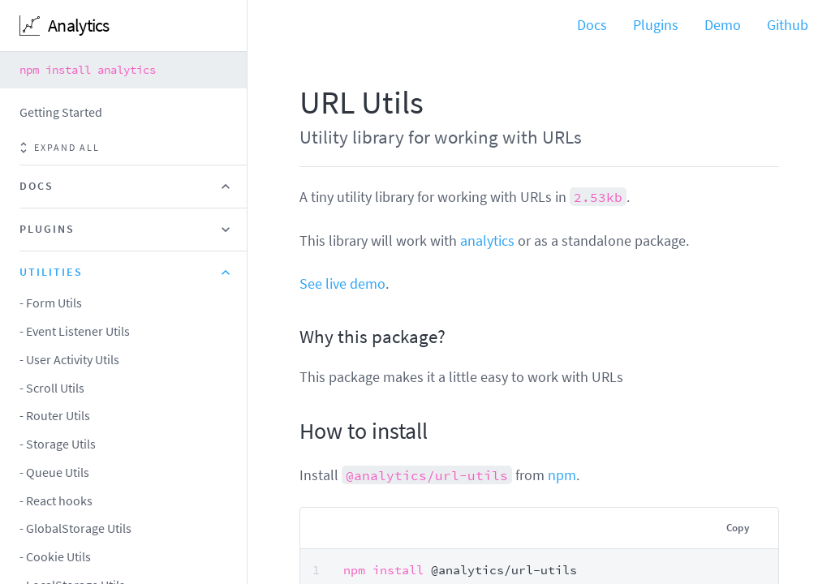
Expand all (59, 147)
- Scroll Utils (51, 388)
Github (787, 24)
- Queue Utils (54, 472)
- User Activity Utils (69, 359)
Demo (722, 24)
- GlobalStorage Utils (75, 528)
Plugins (655, 24)
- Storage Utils (57, 444)
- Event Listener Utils (74, 331)
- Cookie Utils (55, 556)
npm (562, 475)
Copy (737, 528)
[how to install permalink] (291, 431)
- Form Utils (50, 302)
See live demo (342, 283)
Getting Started (60, 112)
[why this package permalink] (291, 336)
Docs (592, 24)
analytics (487, 240)
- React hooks (56, 500)
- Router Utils (54, 415)
